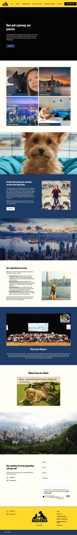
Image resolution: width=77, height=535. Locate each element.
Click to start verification (55, 497)
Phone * (45, 473)
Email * (44, 467)
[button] (7, 391)
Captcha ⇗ (60, 498)
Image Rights (39, 525)
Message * (45, 478)
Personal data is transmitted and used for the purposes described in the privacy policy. (56, 491)
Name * (44, 462)
